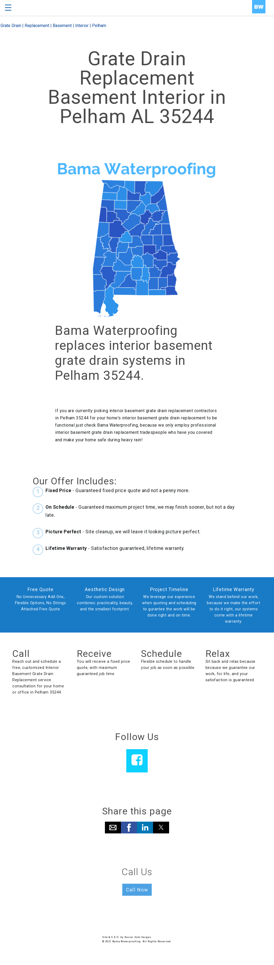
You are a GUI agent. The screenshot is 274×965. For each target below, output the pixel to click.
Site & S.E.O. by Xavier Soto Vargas (126, 937)
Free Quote (41, 589)
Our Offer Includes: (75, 481)
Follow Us (137, 736)
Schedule (161, 653)
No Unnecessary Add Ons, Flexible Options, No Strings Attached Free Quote (40, 603)
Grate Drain (11, 25)
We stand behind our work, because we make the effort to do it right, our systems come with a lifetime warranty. (233, 609)
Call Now (137, 890)
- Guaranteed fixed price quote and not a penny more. (117, 490)
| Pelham (97, 25)
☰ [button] (8, 8)
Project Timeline (169, 589)
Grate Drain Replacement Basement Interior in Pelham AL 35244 (137, 87)
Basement (62, 25)
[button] (113, 827)
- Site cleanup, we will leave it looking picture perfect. (123, 531)
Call (21, 653)
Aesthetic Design (105, 589)
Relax (218, 653)
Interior (82, 25)
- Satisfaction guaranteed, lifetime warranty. (115, 548)
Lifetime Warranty (233, 589)
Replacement (37, 25)
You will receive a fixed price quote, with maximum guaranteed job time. (103, 667)
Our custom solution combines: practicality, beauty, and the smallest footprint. (105, 603)
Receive (94, 653)
